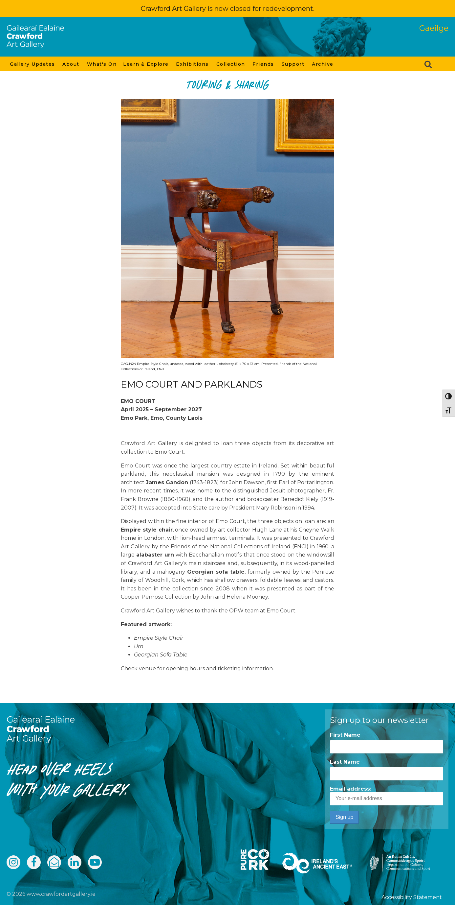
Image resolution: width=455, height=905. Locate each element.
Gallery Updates (33, 64)
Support (293, 64)
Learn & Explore (146, 64)
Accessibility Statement (411, 897)
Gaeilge (433, 28)
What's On (102, 64)
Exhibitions (192, 64)
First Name (345, 735)
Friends (263, 64)
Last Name (345, 762)
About (71, 64)
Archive (323, 64)
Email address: (386, 795)
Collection (231, 64)
